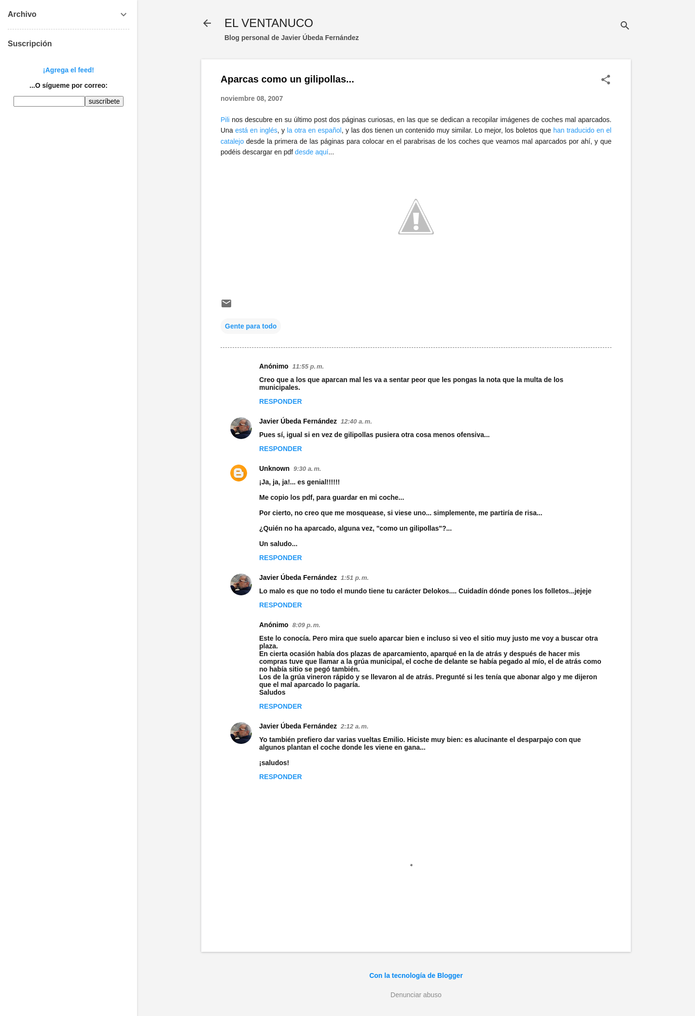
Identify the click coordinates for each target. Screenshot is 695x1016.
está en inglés (256, 130)
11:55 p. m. (308, 366)
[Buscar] (625, 26)
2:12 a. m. (354, 726)
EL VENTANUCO (268, 22)
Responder (280, 401)
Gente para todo (251, 326)
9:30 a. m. (307, 468)
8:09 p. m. (306, 625)
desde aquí (311, 152)
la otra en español (314, 130)
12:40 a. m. (356, 421)
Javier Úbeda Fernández (298, 421)
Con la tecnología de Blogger (416, 975)
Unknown (274, 468)
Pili (225, 120)
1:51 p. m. (355, 577)
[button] (606, 80)
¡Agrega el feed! (68, 70)
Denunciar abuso (416, 995)
